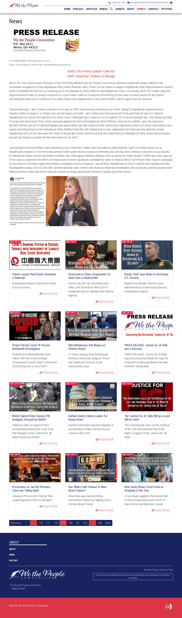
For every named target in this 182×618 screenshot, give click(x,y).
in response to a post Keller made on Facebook (72, 95)
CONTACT (153, 9)
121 (77, 522)
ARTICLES (91, 9)
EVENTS (141, 9)
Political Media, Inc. (169, 607)
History (13, 560)
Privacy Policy (151, 570)
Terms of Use (166, 570)
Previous (16, 522)
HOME (67, 9)
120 (70, 522)
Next (108, 522)
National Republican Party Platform (96, 121)
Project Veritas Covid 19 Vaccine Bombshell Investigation (31, 347)
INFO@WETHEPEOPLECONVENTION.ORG (148, 2)
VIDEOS (103, 9)
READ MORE (48, 293)
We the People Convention (24, 6)
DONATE (120, 9)
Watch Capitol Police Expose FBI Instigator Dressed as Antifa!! (31, 417)
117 (48, 522)
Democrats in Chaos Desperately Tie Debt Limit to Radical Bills (89, 276)
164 (100, 522)
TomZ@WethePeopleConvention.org (57, 65)
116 (41, 522)
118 (55, 522)
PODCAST (78, 9)
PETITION (166, 9)
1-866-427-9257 (117, 2)
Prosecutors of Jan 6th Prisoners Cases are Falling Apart (31, 488)
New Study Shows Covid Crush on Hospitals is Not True (143, 488)
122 (85, 522)
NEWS (12, 554)
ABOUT (131, 9)
